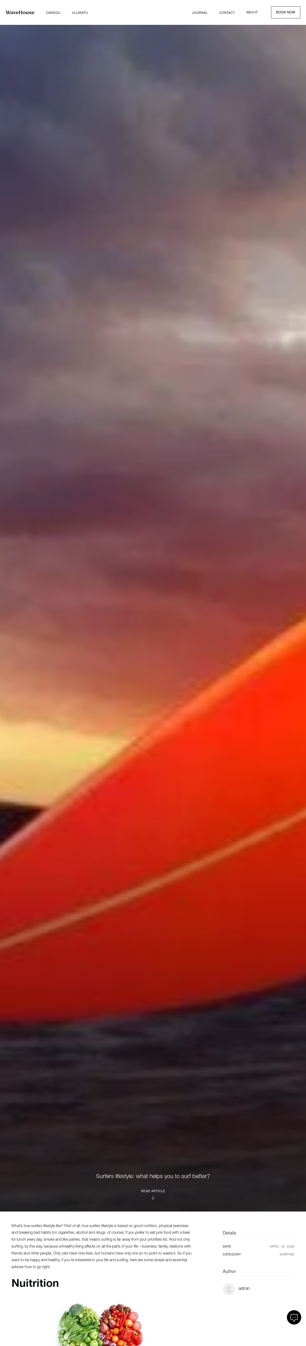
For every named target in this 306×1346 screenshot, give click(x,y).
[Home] (20, 12)
